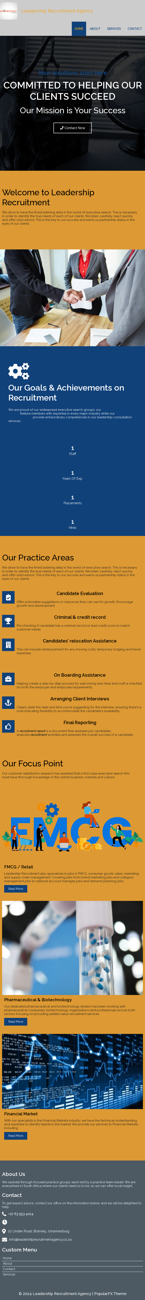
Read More (15, 888)
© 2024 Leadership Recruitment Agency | (56, 1293)
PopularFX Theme (110, 1293)
